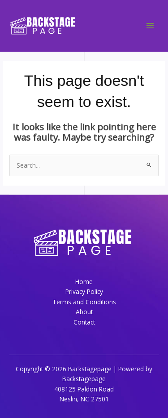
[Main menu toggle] (150, 26)
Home (84, 281)
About (84, 311)
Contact (84, 322)
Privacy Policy (84, 291)
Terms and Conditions (84, 302)
